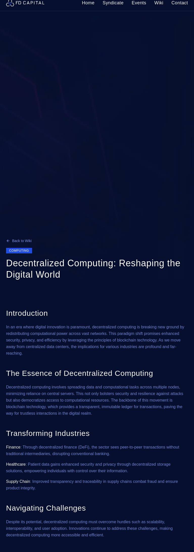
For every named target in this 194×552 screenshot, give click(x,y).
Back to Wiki (19, 241)
